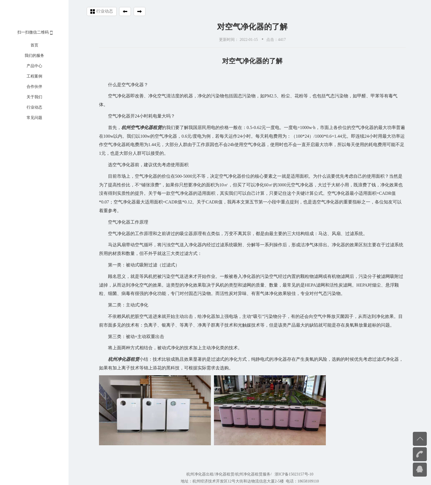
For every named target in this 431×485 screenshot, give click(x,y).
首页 (34, 45)
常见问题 (34, 118)
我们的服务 (34, 55)
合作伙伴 (34, 87)
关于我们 (34, 97)
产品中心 (34, 66)
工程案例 (34, 76)
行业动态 (34, 107)
